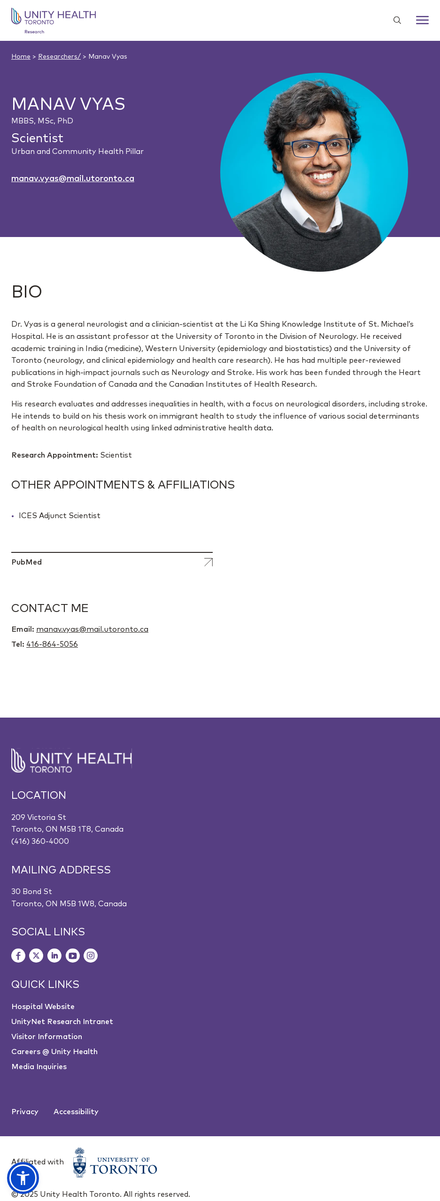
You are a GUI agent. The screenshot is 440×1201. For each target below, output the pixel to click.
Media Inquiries (39, 1067)
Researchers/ (59, 57)
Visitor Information (46, 1036)
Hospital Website (43, 1006)
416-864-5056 (52, 644)
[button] (23, 1178)
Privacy (25, 1112)
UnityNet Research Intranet (62, 1021)
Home (21, 57)
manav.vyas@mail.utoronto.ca (72, 179)
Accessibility (76, 1112)
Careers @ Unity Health (54, 1052)
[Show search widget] (393, 20)
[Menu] (422, 20)
